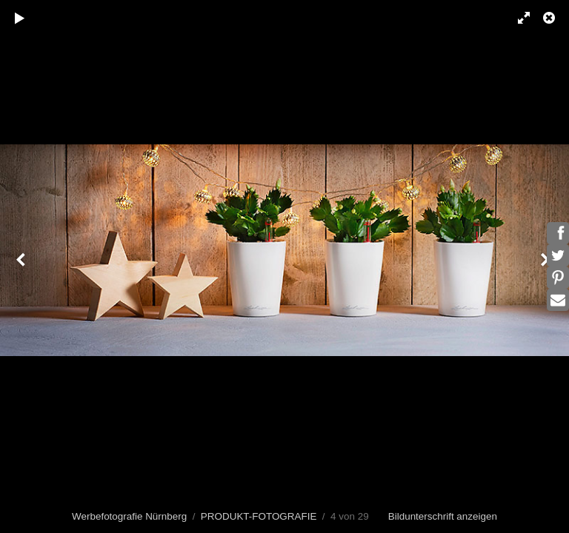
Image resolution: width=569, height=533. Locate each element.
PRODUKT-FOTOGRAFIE (259, 516)
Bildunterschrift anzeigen (442, 516)
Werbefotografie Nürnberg (129, 516)
